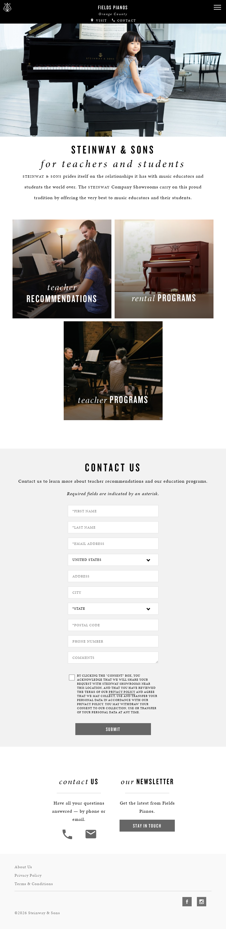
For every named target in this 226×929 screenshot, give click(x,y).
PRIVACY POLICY (122, 692)
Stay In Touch (147, 826)
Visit (98, 20)
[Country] (113, 560)
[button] (217, 7)
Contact (123, 20)
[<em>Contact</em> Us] (91, 838)
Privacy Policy (28, 875)
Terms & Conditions (34, 884)
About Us (23, 867)
